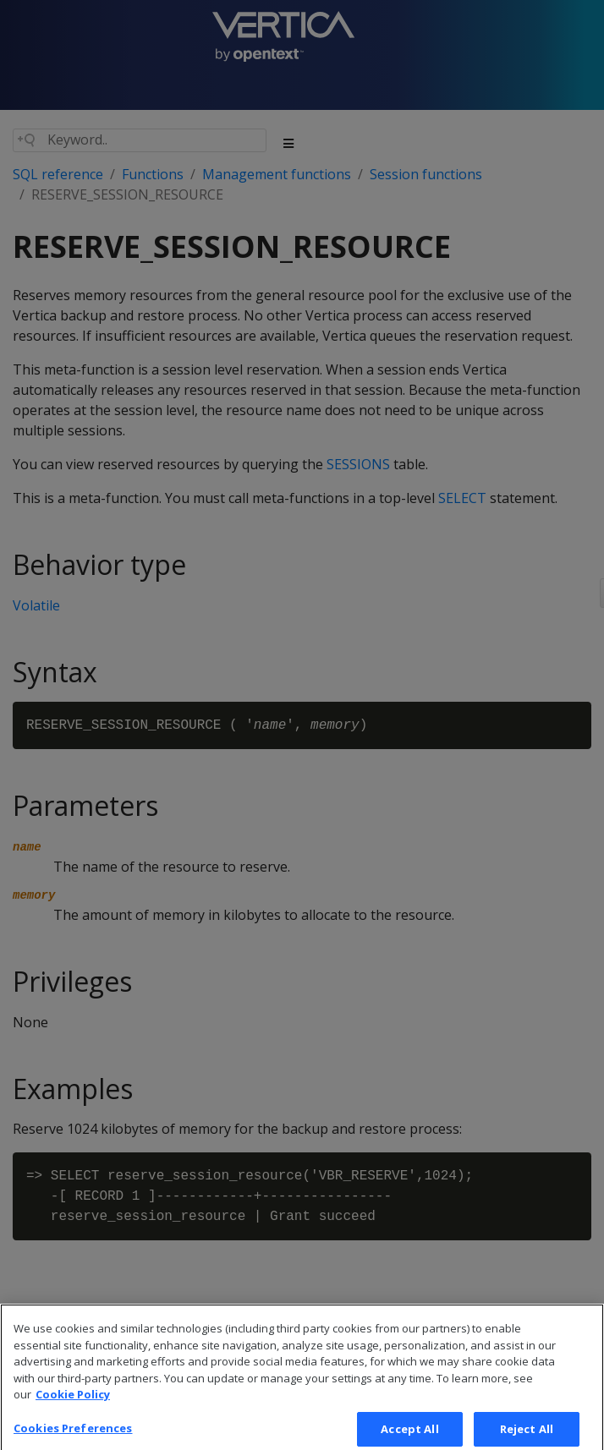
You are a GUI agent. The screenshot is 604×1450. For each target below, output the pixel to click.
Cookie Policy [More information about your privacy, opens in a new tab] (73, 1404)
